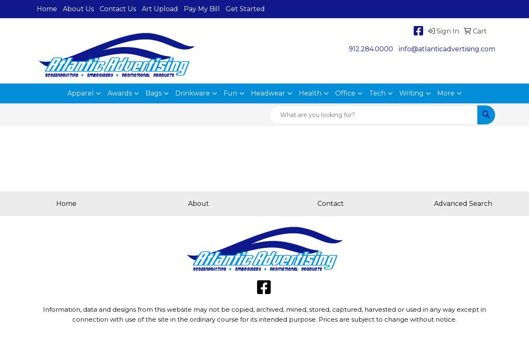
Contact (330, 204)
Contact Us (118, 9)
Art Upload (160, 9)
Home (47, 9)
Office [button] (345, 93)
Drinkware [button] (192, 93)
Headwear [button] (268, 93)
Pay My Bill (202, 9)
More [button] (446, 93)
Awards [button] (119, 93)
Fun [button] (230, 93)
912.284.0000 (371, 49)
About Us (78, 9)
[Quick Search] (373, 114)
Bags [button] (153, 93)
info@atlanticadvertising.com (447, 49)
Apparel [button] (80, 93)
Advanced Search (463, 204)
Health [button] (310, 93)
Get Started (245, 9)
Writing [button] (411, 93)
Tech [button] (377, 93)
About (198, 204)
